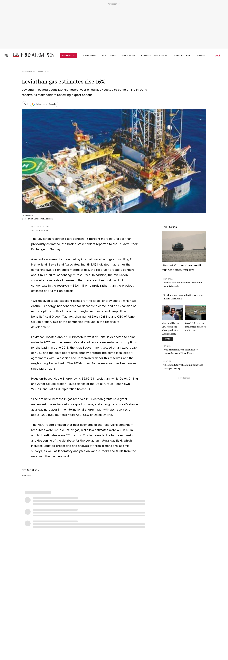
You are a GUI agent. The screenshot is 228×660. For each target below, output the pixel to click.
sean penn (27, 475)
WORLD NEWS (109, 55)
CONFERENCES (68, 55)
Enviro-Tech (43, 71)
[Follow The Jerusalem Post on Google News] (44, 104)
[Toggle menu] (6, 55)
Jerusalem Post (28, 71)
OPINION (200, 55)
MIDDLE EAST (128, 55)
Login (218, 55)
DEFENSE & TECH (181, 55)
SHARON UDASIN (41, 227)
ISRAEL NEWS (89, 55)
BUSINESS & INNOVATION (154, 55)
